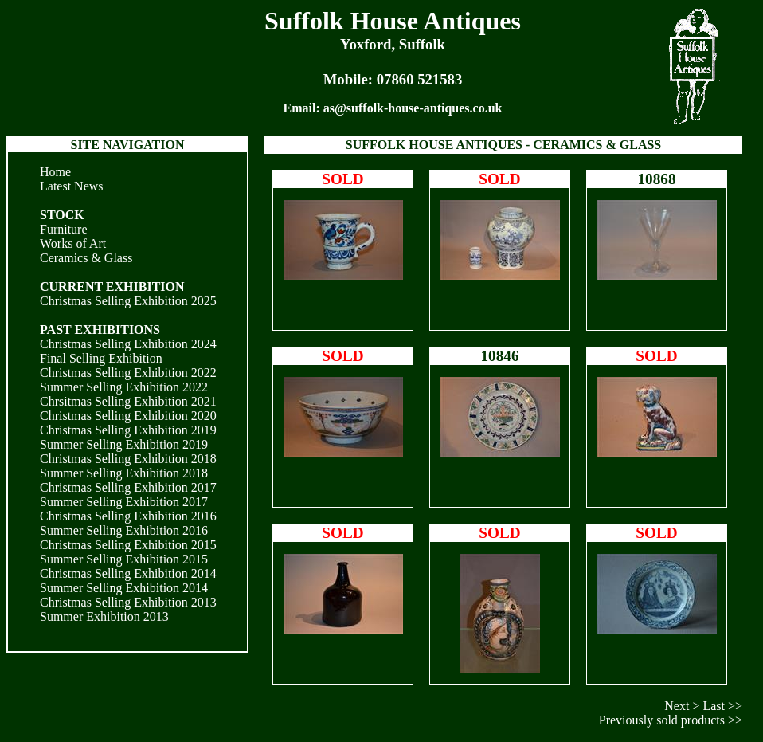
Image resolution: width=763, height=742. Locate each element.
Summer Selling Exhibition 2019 (124, 444)
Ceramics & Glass (86, 258)
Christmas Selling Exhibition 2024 (128, 344)
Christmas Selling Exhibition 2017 (128, 487)
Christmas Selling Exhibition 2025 (128, 301)
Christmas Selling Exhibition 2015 (128, 545)
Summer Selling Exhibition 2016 (124, 530)
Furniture (64, 229)
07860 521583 (420, 79)
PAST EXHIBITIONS (100, 329)
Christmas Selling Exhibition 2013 (128, 602)
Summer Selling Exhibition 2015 (124, 559)
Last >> (722, 706)
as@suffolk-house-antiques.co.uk (413, 108)
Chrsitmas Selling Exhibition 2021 (128, 401)
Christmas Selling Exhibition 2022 (128, 372)
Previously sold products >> (670, 720)
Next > (681, 706)
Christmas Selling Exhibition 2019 (128, 430)
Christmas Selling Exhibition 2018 (128, 458)
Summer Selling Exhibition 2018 (124, 473)
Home (55, 172)
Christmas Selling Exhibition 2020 (128, 415)
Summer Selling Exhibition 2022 (124, 387)
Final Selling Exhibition (101, 358)
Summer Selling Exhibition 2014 (124, 588)
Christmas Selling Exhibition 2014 (128, 573)
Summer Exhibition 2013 (104, 616)
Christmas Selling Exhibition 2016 (128, 516)
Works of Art (73, 243)
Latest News (72, 186)
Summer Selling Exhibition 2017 (124, 501)
